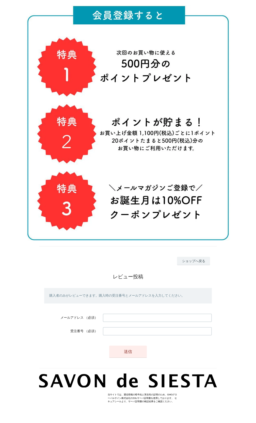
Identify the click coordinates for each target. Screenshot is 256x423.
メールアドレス (72, 317)
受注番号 (77, 331)
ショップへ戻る (193, 261)
